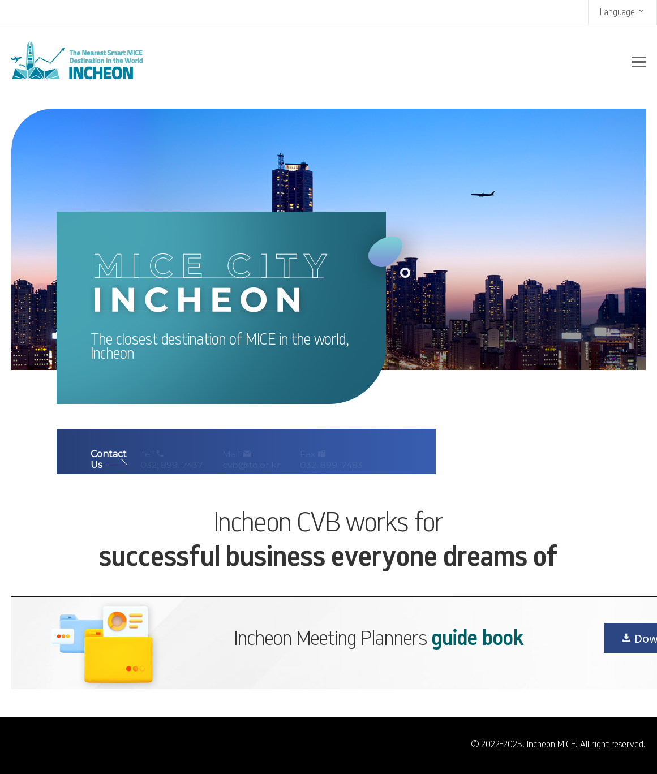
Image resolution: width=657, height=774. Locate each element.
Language (622, 11)
